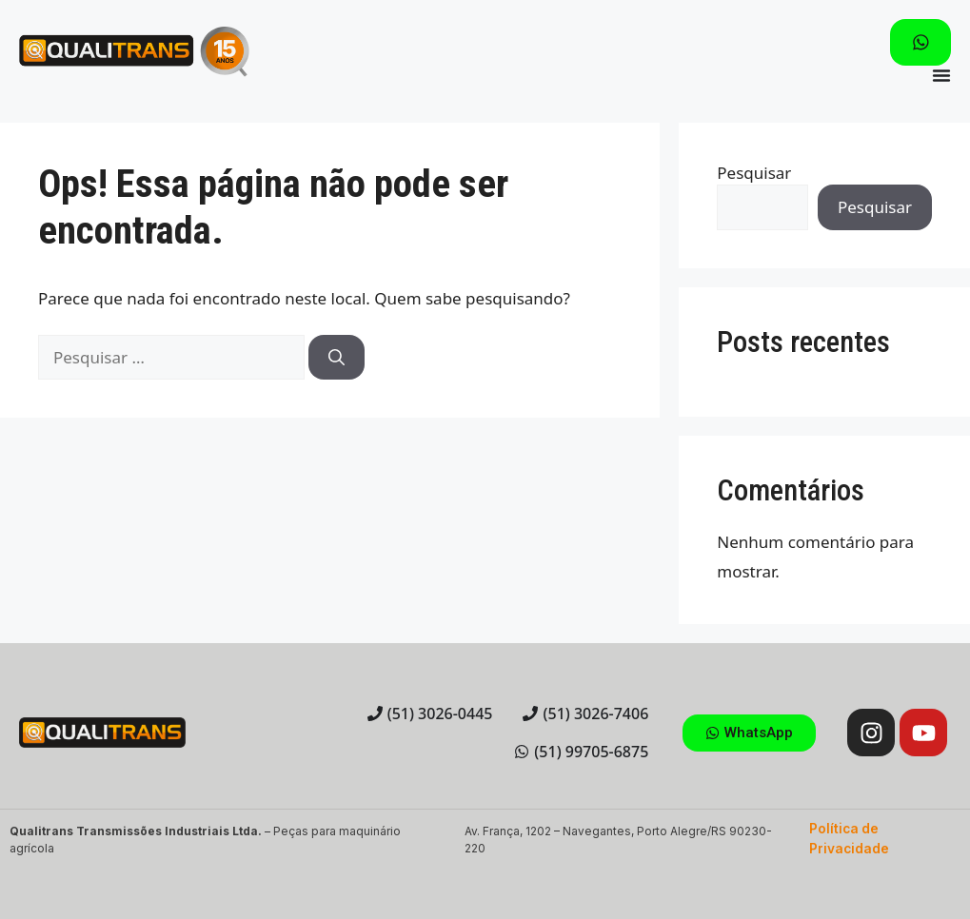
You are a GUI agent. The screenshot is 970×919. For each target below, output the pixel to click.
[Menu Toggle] (941, 75)
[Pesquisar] (336, 358)
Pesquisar (754, 173)
